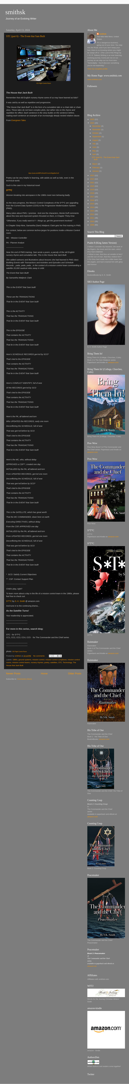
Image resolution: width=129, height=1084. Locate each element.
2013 (92, 211)
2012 (92, 214)
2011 (92, 218)
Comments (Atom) (24, 679)
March (95, 164)
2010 (92, 221)
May (94, 151)
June (94, 147)
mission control (38, 660)
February (96, 168)
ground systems (25, 660)
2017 (92, 197)
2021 (92, 183)
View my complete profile (97, 69)
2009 (92, 225)
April (94, 154)
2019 (92, 190)
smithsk (15, 12)
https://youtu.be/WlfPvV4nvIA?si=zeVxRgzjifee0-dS (43, 173)
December (96, 126)
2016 (92, 200)
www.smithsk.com (94, 79)
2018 (92, 193)
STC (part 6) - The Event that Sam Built (25, 36)
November (96, 130)
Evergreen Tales (18, 120)
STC (60, 662)
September (97, 137)
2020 (92, 186)
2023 (92, 175)
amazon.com (113, 362)
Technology (67, 662)
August (95, 140)
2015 (92, 204)
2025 (92, 119)
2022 (92, 179)
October (95, 133)
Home (44, 673)
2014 (92, 207)
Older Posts (74, 673)
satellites (53, 662)
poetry (46, 662)
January (95, 171)
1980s (14, 660)
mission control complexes (56, 660)
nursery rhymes (37, 662)
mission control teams (21, 662)
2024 (92, 123)
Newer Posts (13, 673)
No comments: (39, 656)
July (94, 144)
